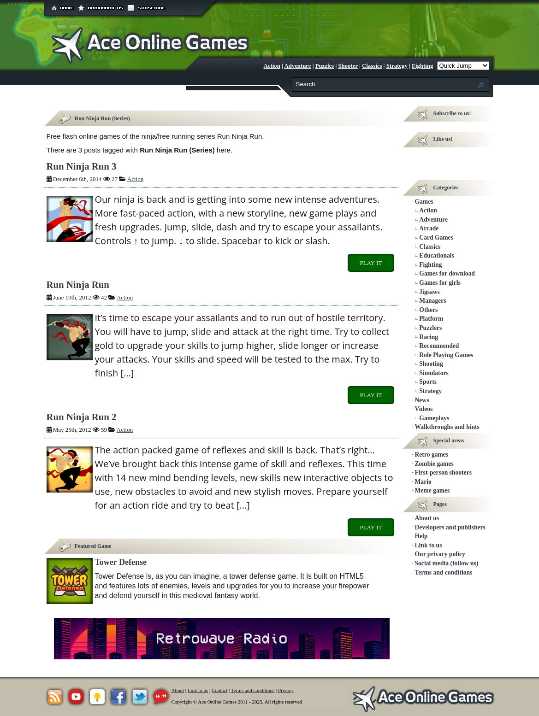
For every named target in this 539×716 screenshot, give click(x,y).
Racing (428, 337)
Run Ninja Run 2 (82, 416)
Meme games (432, 490)
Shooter (347, 66)
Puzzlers (430, 327)
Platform (431, 318)
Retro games (432, 454)
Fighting (422, 66)
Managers (432, 300)
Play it (371, 262)
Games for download (447, 273)
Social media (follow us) (447, 563)
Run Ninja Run (78, 284)
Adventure (297, 66)
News (422, 400)
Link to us (428, 545)
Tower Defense (121, 562)
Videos (424, 408)
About (178, 690)
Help (421, 536)
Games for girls (440, 282)
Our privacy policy (440, 554)
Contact (219, 690)
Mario (423, 481)
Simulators (433, 373)
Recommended (439, 345)
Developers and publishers (450, 527)
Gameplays (434, 418)
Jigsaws (429, 291)
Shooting (431, 363)
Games (424, 201)
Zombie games (434, 463)
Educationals (436, 255)
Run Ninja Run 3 (82, 166)
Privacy (286, 690)
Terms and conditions (444, 572)
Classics (372, 66)
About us (427, 518)
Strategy (397, 66)
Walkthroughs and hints (447, 426)
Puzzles (324, 66)
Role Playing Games (446, 355)
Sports (428, 381)
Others (428, 309)
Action (272, 66)
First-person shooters (443, 472)
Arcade (428, 228)
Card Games (436, 237)
